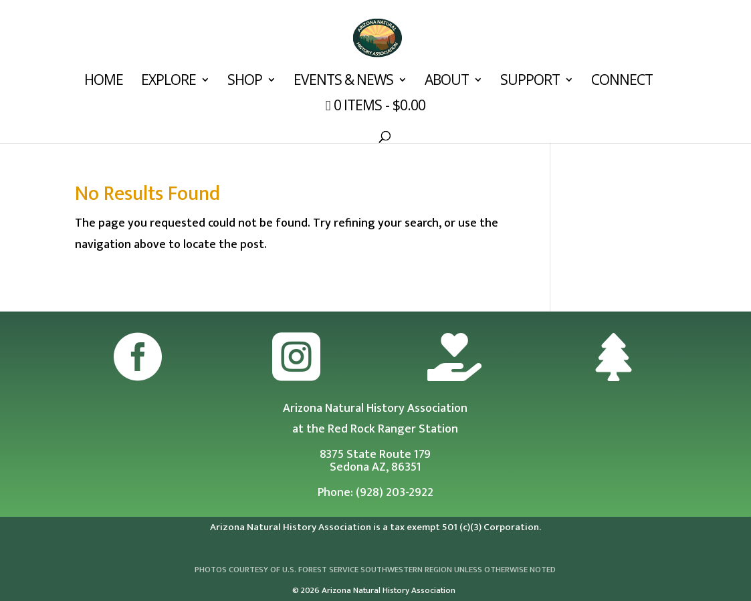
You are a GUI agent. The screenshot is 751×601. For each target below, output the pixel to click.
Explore (168, 82)
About (447, 82)
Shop (244, 82)
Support (530, 82)
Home (103, 82)
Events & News (343, 82)
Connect (622, 82)
